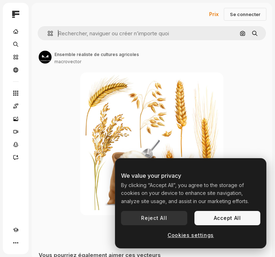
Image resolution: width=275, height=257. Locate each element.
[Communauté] (15, 70)
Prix (214, 14)
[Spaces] (15, 106)
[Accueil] (15, 31)
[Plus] (15, 242)
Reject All (154, 218)
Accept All (227, 218)
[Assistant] (15, 157)
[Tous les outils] (15, 93)
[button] (47, 33)
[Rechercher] (15, 44)
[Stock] (15, 57)
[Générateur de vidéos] (15, 131)
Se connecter (245, 14)
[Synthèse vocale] (15, 144)
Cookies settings (191, 235)
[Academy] (15, 230)
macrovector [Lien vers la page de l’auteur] (67, 61)
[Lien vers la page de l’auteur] (45, 57)
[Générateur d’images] (15, 119)
